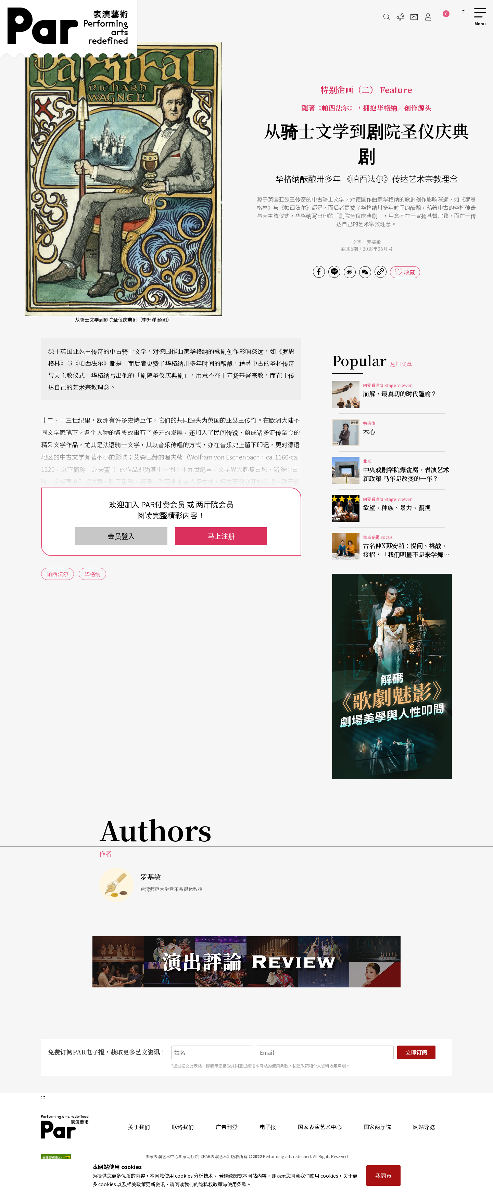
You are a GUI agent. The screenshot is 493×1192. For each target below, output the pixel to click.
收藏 (409, 272)
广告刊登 (227, 1127)
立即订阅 (416, 1052)
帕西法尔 (57, 574)
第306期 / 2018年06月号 (366, 248)
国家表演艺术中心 (320, 1127)
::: (464, 11)
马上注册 (221, 536)
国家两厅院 (377, 1127)
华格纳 (92, 574)
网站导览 (424, 1127)
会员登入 (121, 536)
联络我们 (183, 1127)
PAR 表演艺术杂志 (65, 1127)
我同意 (383, 1175)
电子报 (268, 1127)
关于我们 (139, 1127)
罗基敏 (374, 241)
